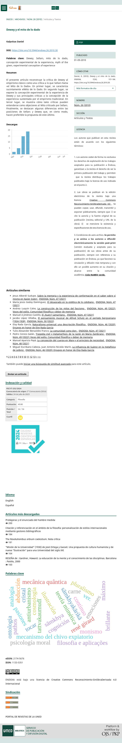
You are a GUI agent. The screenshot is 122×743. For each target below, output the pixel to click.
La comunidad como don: (64, 330)
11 (28, 356)
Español (10, 505)
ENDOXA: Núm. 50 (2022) (40, 321)
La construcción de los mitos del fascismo (61, 308)
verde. (95, 274)
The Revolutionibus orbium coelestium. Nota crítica (33, 539)
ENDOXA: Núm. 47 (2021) (52, 298)
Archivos (20, 19)
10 (25, 356)
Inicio (9, 19)
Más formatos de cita (86, 88)
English (10, 500)
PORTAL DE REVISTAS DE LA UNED (23, 716)
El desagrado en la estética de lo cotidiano (71, 302)
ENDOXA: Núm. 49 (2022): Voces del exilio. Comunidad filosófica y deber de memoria (64, 310)
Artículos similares (18, 290)
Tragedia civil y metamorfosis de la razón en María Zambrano (70, 333)
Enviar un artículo (17, 374)
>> (39, 356)
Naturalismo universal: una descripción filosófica (59, 324)
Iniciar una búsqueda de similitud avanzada (47, 363)
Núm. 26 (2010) (34, 19)
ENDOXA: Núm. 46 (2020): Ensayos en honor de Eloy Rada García (60, 350)
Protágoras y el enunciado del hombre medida (30, 519)
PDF (81, 42)
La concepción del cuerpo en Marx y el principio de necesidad (71, 340)
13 (34, 356)
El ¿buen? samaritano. (54, 314)
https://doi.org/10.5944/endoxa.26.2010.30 (35, 50)
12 (31, 356)
